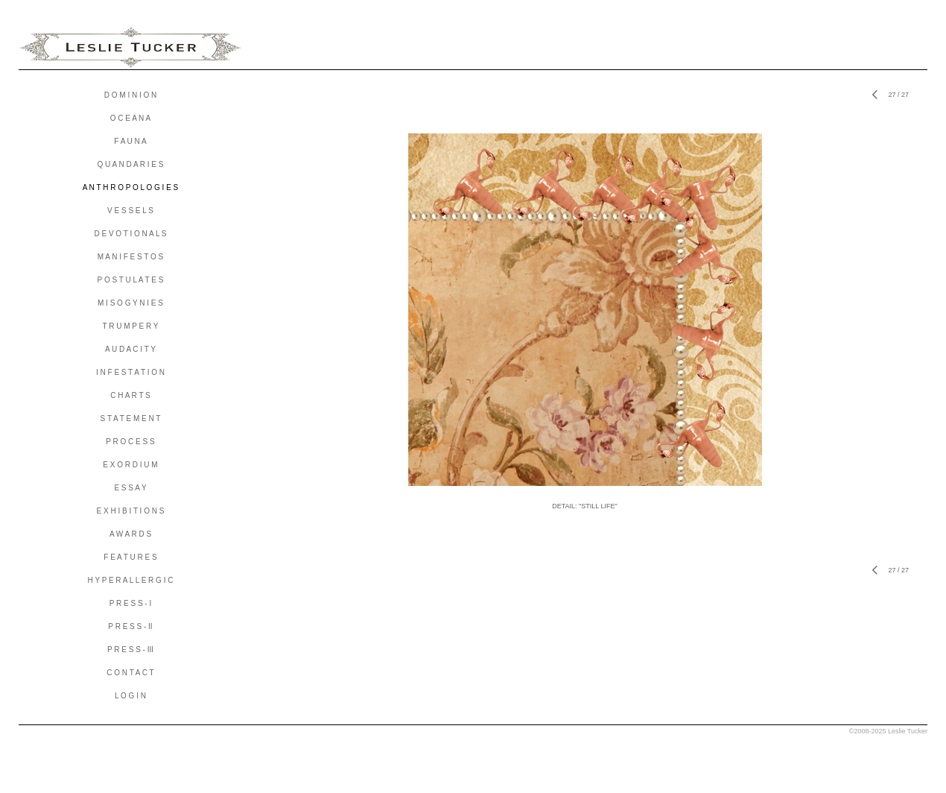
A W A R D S (130, 534)
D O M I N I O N (130, 95)
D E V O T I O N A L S (130, 234)
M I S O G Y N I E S (130, 303)
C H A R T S (130, 395)
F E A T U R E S (130, 557)
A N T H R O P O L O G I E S (131, 187)
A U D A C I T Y (130, 349)
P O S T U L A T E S (131, 280)
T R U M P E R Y (130, 326)
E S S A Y (130, 488)
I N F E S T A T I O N (130, 372)
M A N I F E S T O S (131, 257)
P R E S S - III (130, 649)
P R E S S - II (130, 626)
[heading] (130, 47)
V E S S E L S (130, 210)
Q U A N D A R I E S (131, 164)
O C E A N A (130, 118)
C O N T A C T (130, 673)
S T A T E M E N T (131, 418)
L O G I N (130, 696)
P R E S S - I (130, 603)
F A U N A (130, 141)
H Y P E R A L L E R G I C (131, 580)
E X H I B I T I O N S (131, 511)
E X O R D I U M (130, 465)
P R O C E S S (130, 441)
